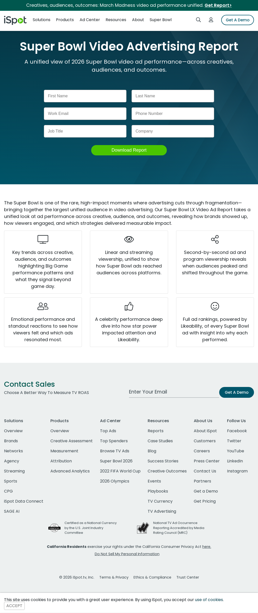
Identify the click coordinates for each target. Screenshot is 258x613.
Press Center (207, 461)
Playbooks (158, 491)
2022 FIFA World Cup (120, 471)
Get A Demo (237, 20)
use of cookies (209, 600)
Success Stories (163, 461)
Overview (13, 431)
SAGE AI (11, 511)
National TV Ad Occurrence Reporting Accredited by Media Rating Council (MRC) (178, 528)
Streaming (14, 471)
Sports (10, 481)
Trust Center (187, 577)
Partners (202, 481)
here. (206, 546)
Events (154, 481)
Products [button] (65, 20)
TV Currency (160, 501)
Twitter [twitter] (234, 441)
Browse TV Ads (114, 451)
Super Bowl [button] (161, 20)
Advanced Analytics (70, 471)
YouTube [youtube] (235, 451)
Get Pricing (205, 501)
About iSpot (205, 431)
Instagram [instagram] (237, 471)
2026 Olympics (114, 481)
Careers (202, 451)
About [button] (138, 20)
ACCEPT (14, 606)
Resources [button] (116, 20)
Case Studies (160, 441)
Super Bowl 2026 (116, 461)
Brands (11, 441)
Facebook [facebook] (237, 431)
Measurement (64, 451)
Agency (11, 461)
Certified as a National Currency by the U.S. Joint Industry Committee (90, 528)
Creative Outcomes (167, 471)
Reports (156, 431)
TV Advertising (162, 511)
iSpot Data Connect (23, 501)
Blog (152, 451)
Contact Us (205, 471)
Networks (13, 451)
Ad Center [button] (90, 20)
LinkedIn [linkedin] (235, 461)
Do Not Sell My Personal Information (127, 553)
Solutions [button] (41, 20)
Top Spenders (114, 441)
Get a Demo (206, 491)
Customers (205, 441)
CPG (8, 491)
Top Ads (108, 431)
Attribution (61, 461)
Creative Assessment (71, 441)
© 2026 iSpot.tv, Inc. (76, 577)
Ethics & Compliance (152, 577)
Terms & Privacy (113, 577)
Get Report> (218, 5)
